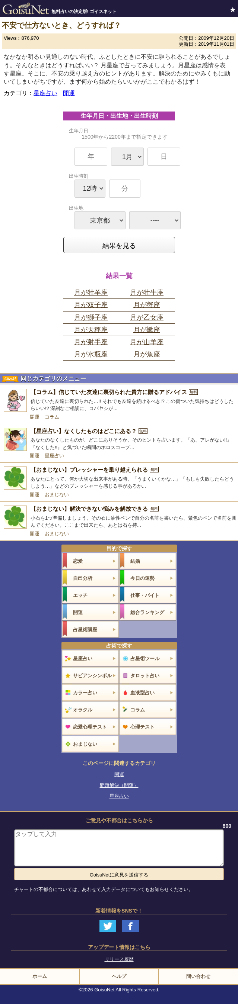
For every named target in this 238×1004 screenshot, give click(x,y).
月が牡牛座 (147, 292)
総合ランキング (147, 612)
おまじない (57, 494)
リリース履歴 (119, 959)
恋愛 (78, 561)
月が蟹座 (146, 305)
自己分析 (82, 578)
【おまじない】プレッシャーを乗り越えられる (95, 470)
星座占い (45, 93)
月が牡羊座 (91, 292)
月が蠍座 (146, 329)
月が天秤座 (91, 329)
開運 (69, 93)
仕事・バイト (144, 595)
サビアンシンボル (92, 675)
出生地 (125, 217)
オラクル (82, 710)
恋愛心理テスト (90, 727)
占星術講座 (85, 629)
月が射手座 (91, 342)
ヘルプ (119, 976)
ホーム (39, 976)
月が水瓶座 (91, 354)
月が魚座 (146, 354)
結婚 (135, 561)
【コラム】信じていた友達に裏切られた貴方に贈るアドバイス (114, 392)
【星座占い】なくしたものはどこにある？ (89, 431)
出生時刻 (125, 185)
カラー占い (85, 692)
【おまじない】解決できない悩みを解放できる (95, 509)
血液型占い (142, 692)
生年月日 (125, 147)
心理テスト (142, 727)
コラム (52, 417)
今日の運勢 (142, 578)
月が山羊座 (147, 342)
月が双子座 (91, 305)
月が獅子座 (91, 317)
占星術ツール (144, 658)
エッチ (80, 595)
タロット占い (144, 675)
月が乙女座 (147, 317)
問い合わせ (198, 976)
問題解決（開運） (119, 785)
